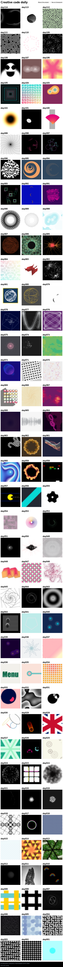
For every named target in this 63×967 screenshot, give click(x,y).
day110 (31, 42)
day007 (52, 899)
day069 (10, 395)
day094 (52, 168)
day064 (52, 420)
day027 (10, 748)
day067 (52, 395)
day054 (10, 521)
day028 (52, 722)
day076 (52, 319)
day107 (31, 67)
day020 (31, 798)
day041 (31, 622)
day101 (31, 118)
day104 (31, 93)
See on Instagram (56, 2)
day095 (31, 168)
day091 (52, 193)
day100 (52, 118)
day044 (31, 596)
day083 (31, 269)
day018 (10, 823)
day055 (52, 496)
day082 (52, 269)
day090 (10, 219)
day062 (31, 445)
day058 (52, 470)
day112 (52, 17)
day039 (10, 647)
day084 (10, 269)
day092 (31, 193)
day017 (31, 823)
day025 (52, 748)
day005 (31, 924)
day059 (31, 470)
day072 (10, 370)
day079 (52, 294)
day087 (10, 244)
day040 (52, 622)
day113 (31, 17)
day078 (10, 319)
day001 (52, 949)
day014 (31, 848)
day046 (52, 571)
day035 (31, 672)
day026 (31, 748)
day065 (31, 420)
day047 (31, 571)
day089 (31, 219)
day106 (52, 67)
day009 (10, 899)
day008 (31, 899)
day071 (31, 370)
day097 (52, 143)
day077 (31, 319)
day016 (52, 823)
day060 (10, 470)
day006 (10, 924)
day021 (10, 798)
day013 (52, 848)
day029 (31, 722)
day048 (10, 571)
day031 (52, 697)
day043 (52, 596)
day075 (10, 344)
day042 (10, 622)
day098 (31, 143)
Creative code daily (14, 2)
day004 (52, 924)
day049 (52, 546)
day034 (52, 672)
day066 (10, 420)
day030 (10, 722)
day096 (10, 168)
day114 (10, 17)
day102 (10, 118)
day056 (31, 496)
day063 (10, 445)
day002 (31, 949)
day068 (31, 395)
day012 (10, 874)
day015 (10, 848)
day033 (10, 697)
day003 (10, 949)
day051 (10, 546)
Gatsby (7, 965)
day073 (52, 344)
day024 (10, 773)
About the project (43, 2)
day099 (10, 143)
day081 (10, 294)
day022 (52, 773)
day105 (10, 93)
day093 (10, 193)
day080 (31, 294)
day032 (31, 697)
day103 (52, 93)
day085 (52, 244)
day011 (31, 874)
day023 (31, 773)
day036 (10, 672)
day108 (10, 67)
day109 (52, 42)
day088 (52, 219)
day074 (31, 344)
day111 (10, 42)
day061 (52, 445)
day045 (10, 596)
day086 (31, 244)
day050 (31, 546)
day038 (31, 647)
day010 (52, 874)
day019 (52, 798)
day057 (10, 496)
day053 (31, 521)
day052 (52, 521)
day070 (52, 370)
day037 (52, 647)
